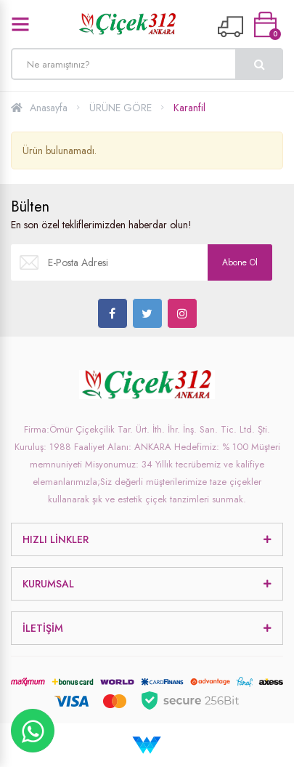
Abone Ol (240, 262)
